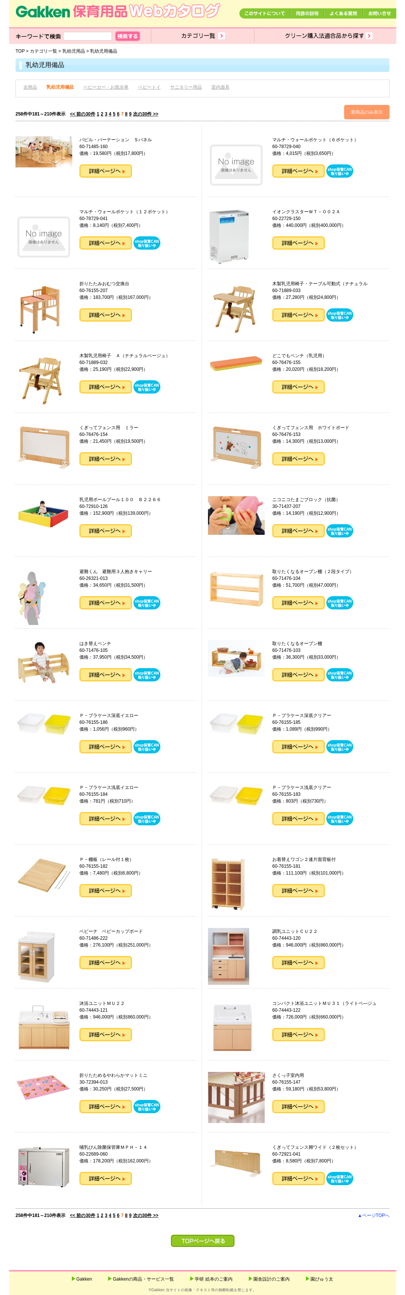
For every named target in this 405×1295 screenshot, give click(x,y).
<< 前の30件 (82, 114)
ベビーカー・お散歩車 (106, 87)
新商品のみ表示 (367, 112)
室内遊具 (220, 87)
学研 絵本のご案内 (213, 1279)
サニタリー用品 (186, 87)
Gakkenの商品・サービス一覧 (143, 1279)
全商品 (30, 87)
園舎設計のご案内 (271, 1279)
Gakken (84, 1279)
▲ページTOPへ (373, 1215)
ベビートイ (149, 87)
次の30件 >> (145, 114)
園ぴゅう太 (321, 1279)
